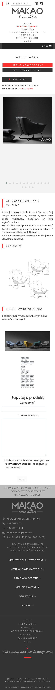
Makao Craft (27, 26)
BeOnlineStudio (42, 687)
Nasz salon (28, 35)
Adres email (27, 402)
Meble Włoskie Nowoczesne (26, 560)
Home (27, 23)
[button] (45, 46)
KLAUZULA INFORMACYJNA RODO (27, 547)
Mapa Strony (11, 687)
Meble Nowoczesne (27, 65)
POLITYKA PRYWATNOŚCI (27, 544)
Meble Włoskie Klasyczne (26, 569)
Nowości (27, 29)
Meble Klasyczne (27, 70)
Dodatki (26, 605)
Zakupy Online (27, 38)
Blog (27, 41)
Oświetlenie (26, 596)
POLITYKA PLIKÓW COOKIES (27, 550)
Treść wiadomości (27, 415)
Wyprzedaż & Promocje (27, 32)
